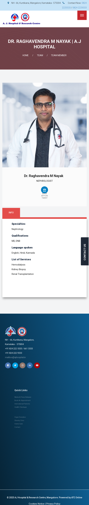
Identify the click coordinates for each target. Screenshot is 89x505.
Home (26, 55)
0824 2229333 (80, 7)
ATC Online (76, 497)
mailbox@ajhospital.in (42, 347)
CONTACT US (84, 252)
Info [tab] (11, 212)
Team (40, 55)
